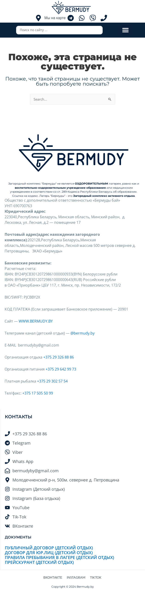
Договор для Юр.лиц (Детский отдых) (49, 552)
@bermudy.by (82, 333)
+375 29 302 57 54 (52, 381)
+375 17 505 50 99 (37, 393)
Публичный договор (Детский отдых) (49, 547)
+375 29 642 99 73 (61, 369)
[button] (125, 30)
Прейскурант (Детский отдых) (39, 562)
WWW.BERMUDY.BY (36, 321)
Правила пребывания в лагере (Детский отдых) (59, 557)
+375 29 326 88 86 (58, 357)
